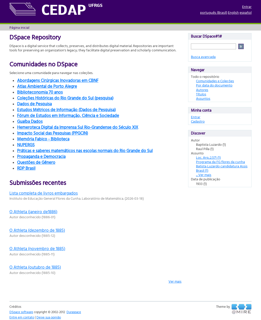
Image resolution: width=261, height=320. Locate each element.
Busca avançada (203, 56)
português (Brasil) (213, 12)
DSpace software (21, 311)
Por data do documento (214, 85)
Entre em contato (21, 317)
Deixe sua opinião (48, 317)
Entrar (247, 6)
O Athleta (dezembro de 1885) (37, 230)
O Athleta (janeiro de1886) (33, 211)
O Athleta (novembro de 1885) (37, 248)
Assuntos (203, 98)
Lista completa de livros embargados (43, 193)
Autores (202, 89)
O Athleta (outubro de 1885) (35, 267)
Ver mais (174, 281)
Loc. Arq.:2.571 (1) (208, 157)
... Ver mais (203, 174)
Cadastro (198, 121)
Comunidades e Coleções (215, 80)
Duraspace (74, 311)
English (233, 12)
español (246, 12)
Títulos (201, 94)
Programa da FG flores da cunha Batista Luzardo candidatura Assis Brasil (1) (221, 166)
